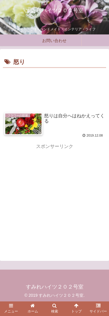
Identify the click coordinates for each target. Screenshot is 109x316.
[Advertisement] (54, 87)
